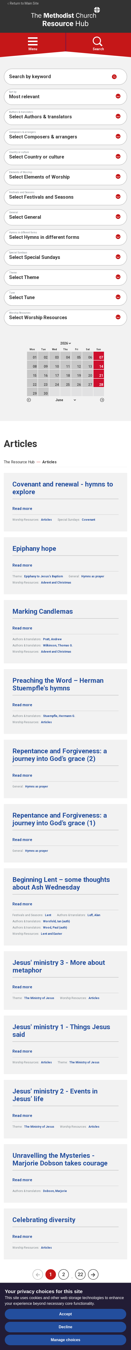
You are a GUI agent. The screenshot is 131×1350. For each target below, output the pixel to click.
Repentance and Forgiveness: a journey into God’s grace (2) (59, 755)
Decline (65, 1327)
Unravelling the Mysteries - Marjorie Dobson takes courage (60, 1159)
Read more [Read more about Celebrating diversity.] (22, 1236)
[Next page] (93, 1274)
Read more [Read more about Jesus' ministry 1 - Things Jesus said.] (22, 1051)
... (72, 1276)
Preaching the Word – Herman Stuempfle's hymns (58, 684)
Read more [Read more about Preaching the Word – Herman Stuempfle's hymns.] (22, 705)
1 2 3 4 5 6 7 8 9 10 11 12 (66, 400)
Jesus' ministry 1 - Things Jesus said (61, 1030)
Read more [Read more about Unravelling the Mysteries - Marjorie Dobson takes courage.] (22, 1180)
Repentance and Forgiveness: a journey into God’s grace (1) (59, 819)
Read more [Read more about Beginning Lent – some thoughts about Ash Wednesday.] (22, 904)
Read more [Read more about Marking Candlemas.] (22, 628)
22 (80, 1274)
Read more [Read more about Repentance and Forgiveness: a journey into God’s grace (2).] (22, 775)
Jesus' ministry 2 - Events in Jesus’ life (55, 1095)
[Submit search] (114, 76)
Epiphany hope (34, 548)
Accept (65, 1314)
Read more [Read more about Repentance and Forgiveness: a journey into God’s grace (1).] (22, 839)
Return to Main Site (23, 3)
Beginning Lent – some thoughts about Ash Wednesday (61, 883)
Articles (49, 462)
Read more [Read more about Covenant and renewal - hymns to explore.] (22, 508)
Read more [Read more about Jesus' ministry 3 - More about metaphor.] (22, 987)
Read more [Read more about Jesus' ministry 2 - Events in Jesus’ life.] (22, 1115)
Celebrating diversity (43, 1220)
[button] (33, 41)
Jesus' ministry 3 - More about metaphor (58, 966)
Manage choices (65, 1340)
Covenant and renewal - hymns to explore (62, 488)
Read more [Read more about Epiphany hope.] (22, 565)
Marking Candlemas (42, 611)
